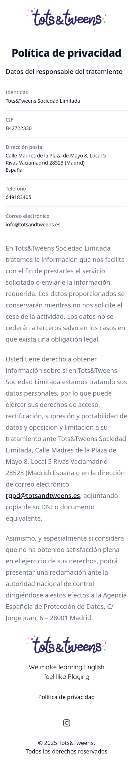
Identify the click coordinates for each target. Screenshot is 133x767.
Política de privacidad (66, 697)
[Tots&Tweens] (66, 16)
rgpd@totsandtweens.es (43, 495)
